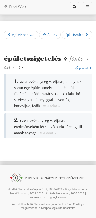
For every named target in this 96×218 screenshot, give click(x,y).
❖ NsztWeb (15, 6)
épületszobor (77, 34)
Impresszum (37, 197)
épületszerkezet (21, 34)
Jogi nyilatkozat (56, 197)
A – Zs (50, 34)
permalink (83, 68)
